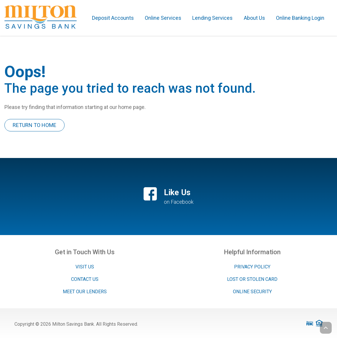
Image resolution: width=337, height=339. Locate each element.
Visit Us (84, 267)
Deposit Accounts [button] (113, 18)
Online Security (252, 291)
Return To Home (34, 125)
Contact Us (84, 279)
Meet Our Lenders (85, 291)
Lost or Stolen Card (252, 279)
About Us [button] (254, 18)
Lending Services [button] (212, 18)
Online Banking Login (300, 18)
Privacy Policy (252, 267)
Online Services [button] (163, 18)
